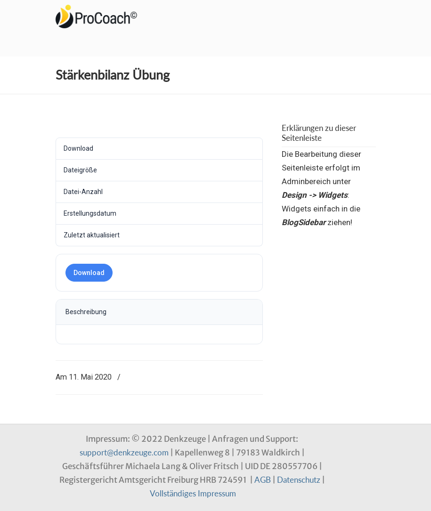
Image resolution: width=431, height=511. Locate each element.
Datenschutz (298, 480)
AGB (262, 480)
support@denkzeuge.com (124, 452)
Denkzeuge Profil (103, 16)
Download (89, 272)
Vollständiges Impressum (193, 493)
